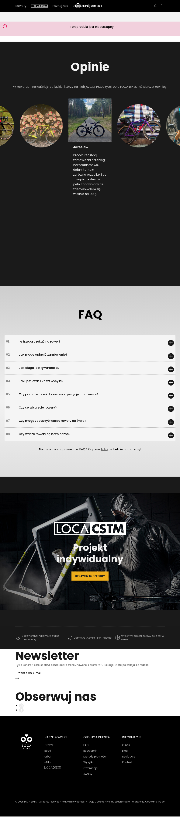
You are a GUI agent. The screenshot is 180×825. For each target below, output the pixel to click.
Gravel (48, 754)
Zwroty (87, 782)
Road (47, 759)
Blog (125, 759)
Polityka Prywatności (73, 810)
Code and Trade (154, 810)
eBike (47, 771)
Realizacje (128, 765)
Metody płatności (94, 765)
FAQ (86, 754)
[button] (30, 141)
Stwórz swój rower (86, 6)
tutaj (104, 466)
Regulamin (90, 759)
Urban (48, 765)
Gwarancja (90, 776)
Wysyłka (88, 771)
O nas (126, 754)
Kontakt (127, 771)
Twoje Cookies (96, 810)
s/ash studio (122, 810)
